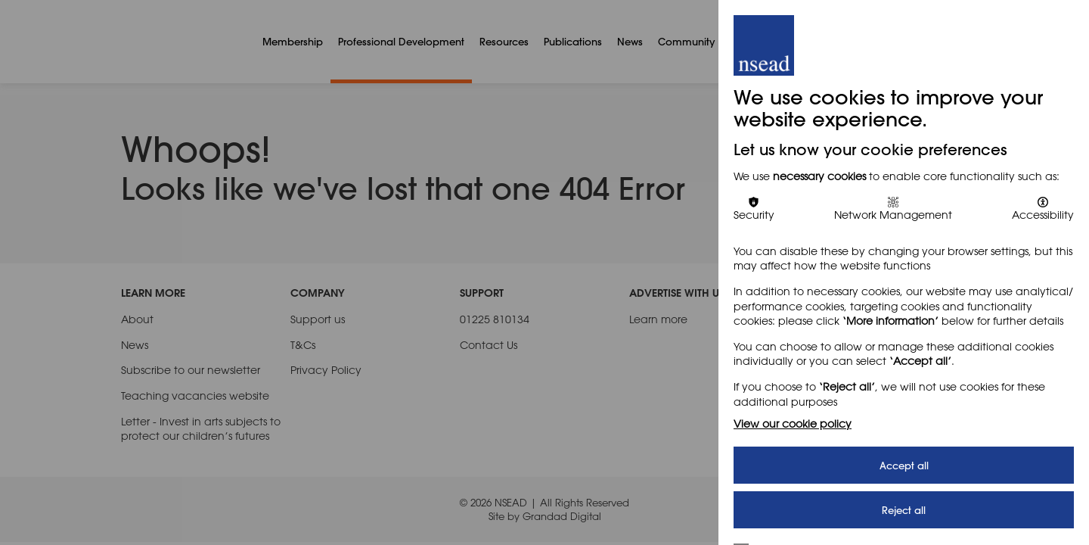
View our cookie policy (793, 423)
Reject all (904, 509)
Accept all (904, 465)
